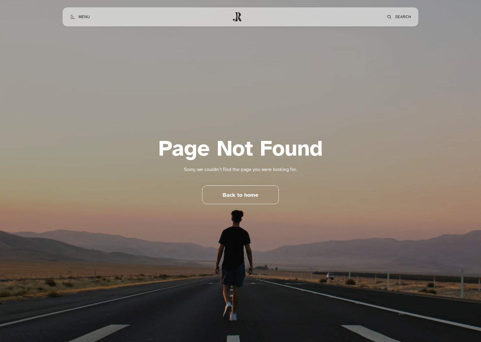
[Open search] (399, 16)
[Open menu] (80, 16)
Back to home (240, 195)
